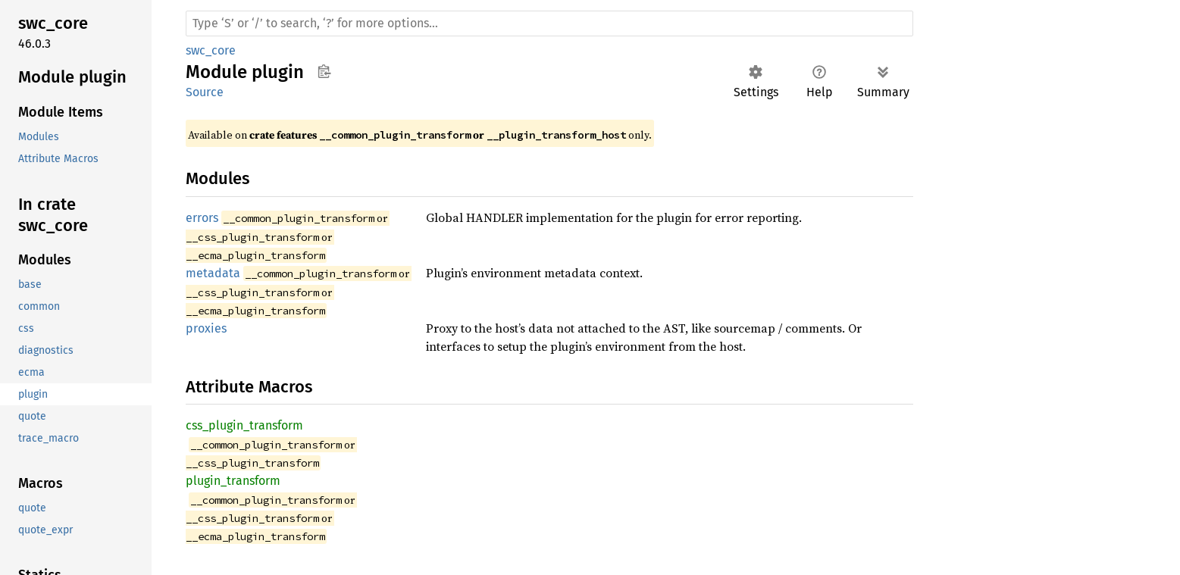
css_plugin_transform (244, 425)
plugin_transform (233, 480)
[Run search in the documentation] (549, 23)
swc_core (211, 50)
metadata (213, 273)
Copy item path (323, 71)
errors (202, 218)
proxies (206, 328)
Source (205, 92)
